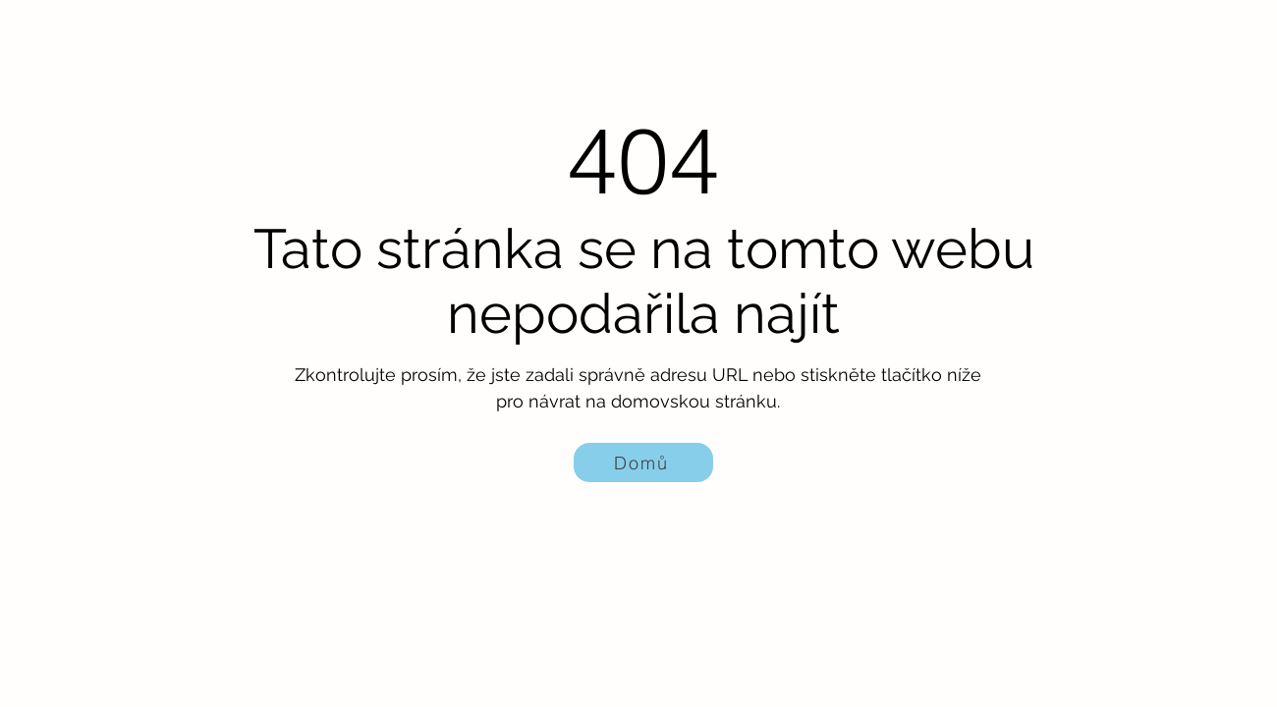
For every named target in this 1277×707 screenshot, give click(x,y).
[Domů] (643, 462)
